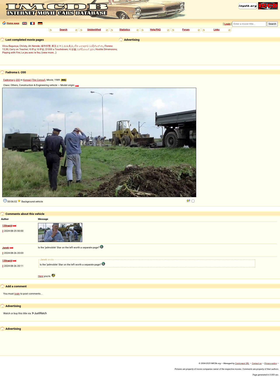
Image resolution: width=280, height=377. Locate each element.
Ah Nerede (34, 45)
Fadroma (8, 79)
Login (227, 23)
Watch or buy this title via (25, 313)
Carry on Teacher (18, 49)
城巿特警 (46, 45)
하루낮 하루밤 (36, 49)
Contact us (257, 363)
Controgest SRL (242, 363)
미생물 (72, 49)
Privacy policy (270, 363)
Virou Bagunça (10, 45)
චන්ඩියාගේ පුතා (85, 49)
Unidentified (94, 29)
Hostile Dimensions (106, 49)
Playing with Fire (11, 52)
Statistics (124, 29)
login (17, 293)
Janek (5, 247)
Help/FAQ (155, 29)
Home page (13, 23)
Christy (23, 45)
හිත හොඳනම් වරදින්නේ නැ (88, 45)
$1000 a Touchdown (56, 49)
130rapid (7, 225)
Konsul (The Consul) (34, 79)
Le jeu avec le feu (30, 52)
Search (63, 29)
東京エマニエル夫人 (62, 45)
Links (216, 29)
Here (40, 276)
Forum (186, 29)
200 (18, 79)
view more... (49, 52)
